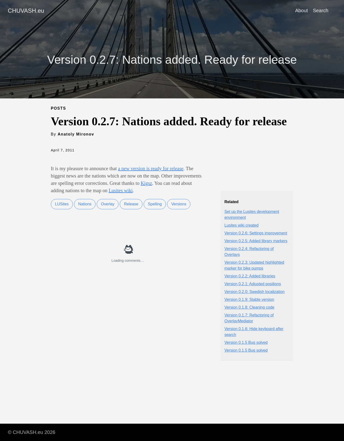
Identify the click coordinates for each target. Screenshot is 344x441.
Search (320, 10)
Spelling (155, 204)
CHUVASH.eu (26, 10)
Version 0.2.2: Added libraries (249, 276)
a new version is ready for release (150, 168)
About (301, 10)
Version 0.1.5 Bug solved (246, 342)
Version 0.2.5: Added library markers (255, 241)
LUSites (62, 204)
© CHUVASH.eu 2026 (31, 432)
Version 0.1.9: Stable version (249, 299)
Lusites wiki (121, 190)
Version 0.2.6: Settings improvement (255, 233)
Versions (178, 204)
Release (131, 204)
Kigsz (146, 183)
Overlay (107, 204)
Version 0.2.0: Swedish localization (254, 292)
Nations (84, 204)
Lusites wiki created (241, 225)
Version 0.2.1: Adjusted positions (252, 284)
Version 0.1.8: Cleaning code (249, 307)
